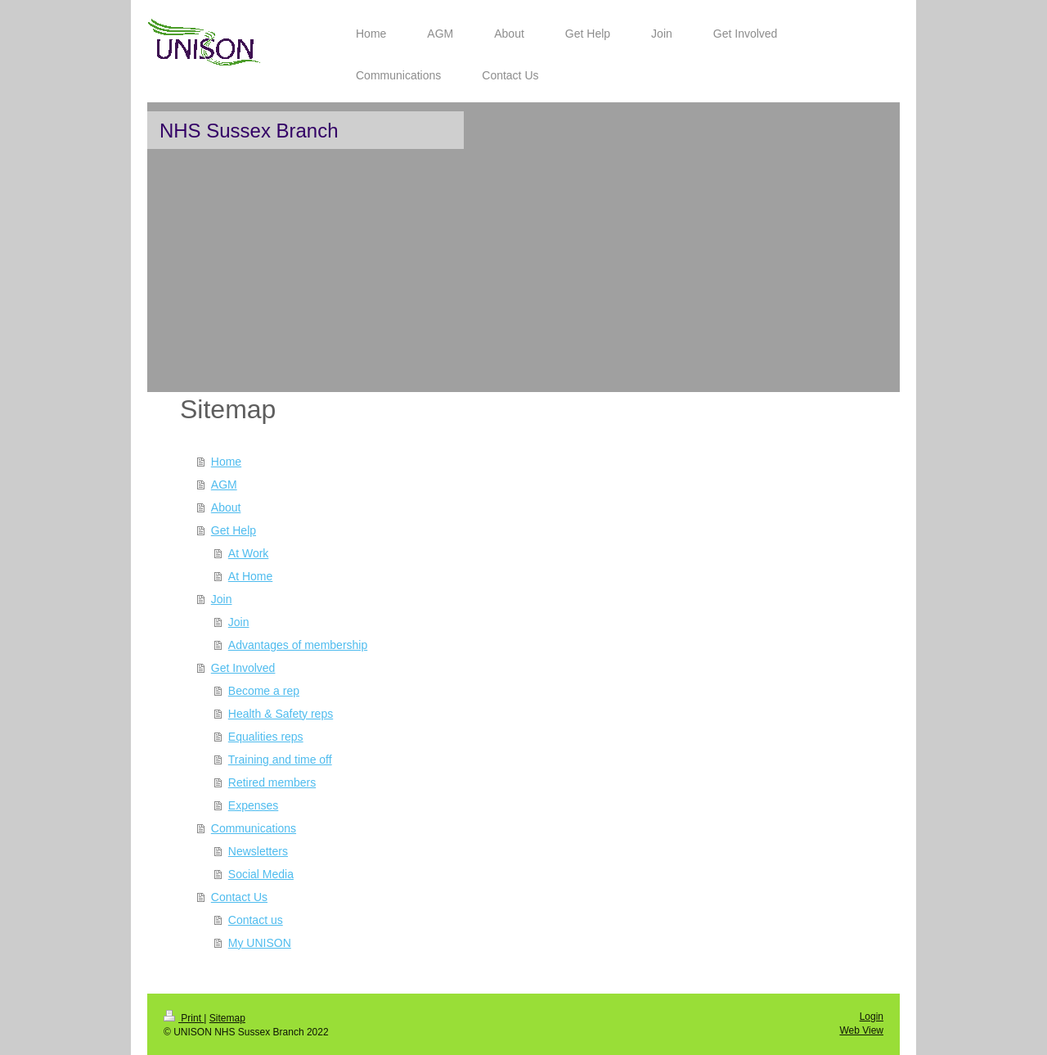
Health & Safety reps (280, 713)
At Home (250, 576)
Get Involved (243, 667)
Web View (861, 1030)
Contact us (255, 920)
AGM (224, 484)
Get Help (233, 530)
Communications (253, 828)
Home (226, 461)
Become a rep (263, 690)
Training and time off (280, 759)
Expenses (253, 805)
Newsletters (258, 851)
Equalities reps (265, 736)
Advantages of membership (297, 644)
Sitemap (227, 1018)
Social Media (261, 874)
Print (184, 1018)
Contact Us (239, 897)
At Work (248, 553)
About (226, 507)
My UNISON (259, 942)
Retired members (272, 782)
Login (871, 1016)
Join (221, 599)
